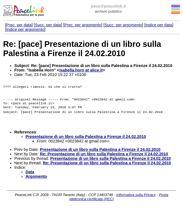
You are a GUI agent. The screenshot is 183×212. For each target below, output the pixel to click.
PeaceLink (24, 10)
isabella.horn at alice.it (80, 70)
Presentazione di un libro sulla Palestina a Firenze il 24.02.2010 (86, 141)
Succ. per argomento (123, 25)
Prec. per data (18, 25)
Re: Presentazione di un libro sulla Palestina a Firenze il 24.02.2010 (104, 158)
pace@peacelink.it (108, 6)
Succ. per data (48, 25)
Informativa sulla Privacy (135, 199)
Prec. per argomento (82, 25)
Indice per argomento (25, 29)
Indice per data (158, 25)
